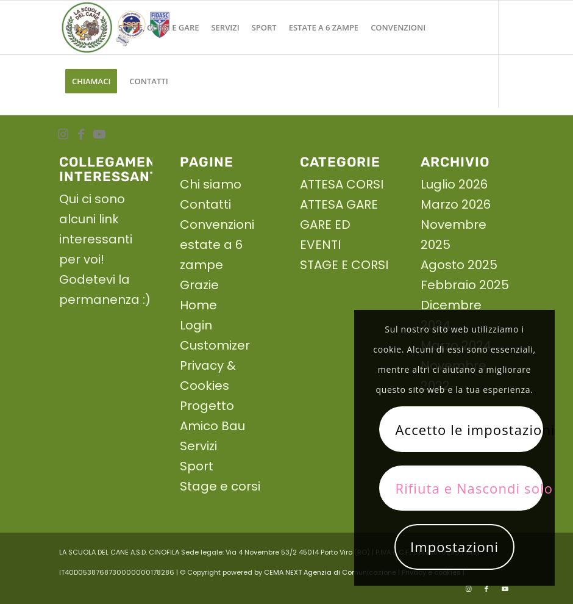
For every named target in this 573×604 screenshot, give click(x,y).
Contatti (205, 204)
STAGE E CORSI (344, 264)
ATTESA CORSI (341, 184)
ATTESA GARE (339, 204)
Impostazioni (454, 546)
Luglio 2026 (454, 184)
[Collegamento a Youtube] (99, 134)
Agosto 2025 (459, 264)
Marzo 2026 (456, 204)
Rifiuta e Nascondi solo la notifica (469, 488)
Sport (196, 466)
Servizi (198, 446)
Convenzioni (217, 224)
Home (198, 305)
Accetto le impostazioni (469, 429)
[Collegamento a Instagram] (63, 134)
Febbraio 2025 (465, 284)
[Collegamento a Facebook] (81, 134)
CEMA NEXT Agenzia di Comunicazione (330, 572)
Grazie (199, 284)
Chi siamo (210, 184)
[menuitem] (85, 27)
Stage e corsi (220, 486)
